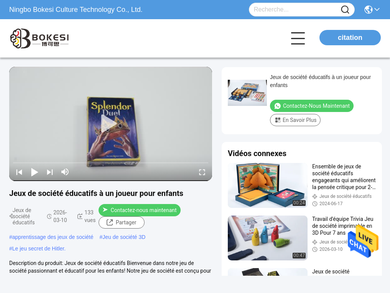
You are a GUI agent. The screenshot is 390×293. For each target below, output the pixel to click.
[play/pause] (34, 172)
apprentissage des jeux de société (53, 237)
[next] (50, 172)
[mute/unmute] (65, 172)
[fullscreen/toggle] (202, 172)
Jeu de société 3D (123, 237)
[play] (110, 123)
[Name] (345, 10)
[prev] (19, 172)
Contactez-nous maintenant (139, 210)
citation (350, 37)
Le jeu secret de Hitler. (39, 248)
